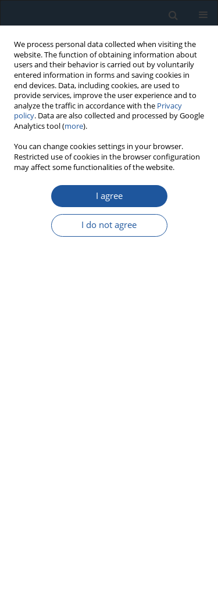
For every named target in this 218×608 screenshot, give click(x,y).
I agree (109, 196)
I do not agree (109, 225)
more (74, 126)
